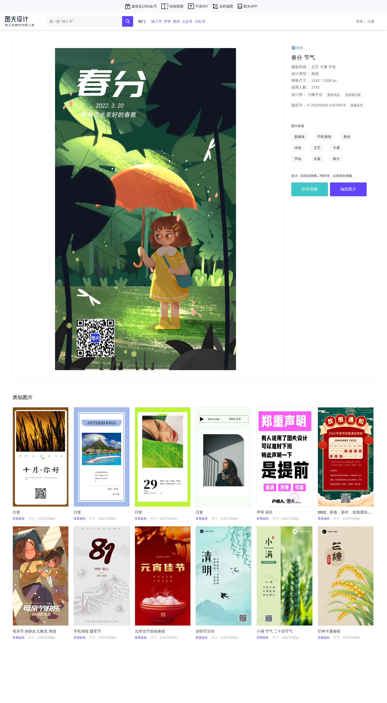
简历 (176, 21)
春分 (336, 159)
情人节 (156, 21)
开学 (167, 21)
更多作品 (333, 95)
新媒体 (299, 137)
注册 (370, 21)
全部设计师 (353, 95)
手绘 (332, 67)
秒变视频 (310, 189)
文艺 (315, 67)
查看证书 (357, 105)
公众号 (187, 21)
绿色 (297, 148)
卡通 (323, 67)
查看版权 (19, 518)
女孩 (317, 159)
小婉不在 (314, 94)
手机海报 (324, 137)
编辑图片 (348, 189)
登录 (361, 21)
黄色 (346, 137)
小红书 (200, 21)
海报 (315, 73)
